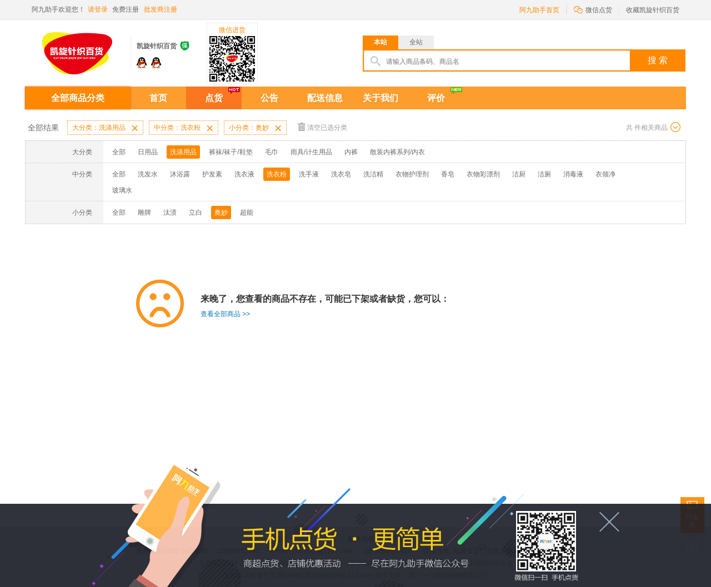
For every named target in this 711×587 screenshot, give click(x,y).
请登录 (98, 9)
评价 (436, 98)
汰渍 (170, 212)
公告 (269, 98)
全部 (119, 152)
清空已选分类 (322, 126)
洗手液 (309, 174)
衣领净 (605, 174)
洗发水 (148, 174)
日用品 (148, 152)
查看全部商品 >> (225, 314)
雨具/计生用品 (311, 152)
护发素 (212, 174)
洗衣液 (244, 174)
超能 (246, 212)
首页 (158, 98)
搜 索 (658, 60)
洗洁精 (373, 174)
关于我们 (380, 98)
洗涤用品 (183, 152)
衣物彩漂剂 (483, 174)
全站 (416, 42)
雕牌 (144, 212)
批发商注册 (160, 9)
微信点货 (593, 9)
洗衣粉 (277, 174)
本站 (380, 42)
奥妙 (221, 212)
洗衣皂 (341, 174)
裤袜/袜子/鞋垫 (231, 152)
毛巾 (271, 152)
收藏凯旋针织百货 (652, 10)
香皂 (447, 174)
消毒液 (573, 174)
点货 (214, 98)
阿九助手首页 (539, 10)
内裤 (351, 152)
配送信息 (325, 98)
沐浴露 (180, 174)
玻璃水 (122, 190)
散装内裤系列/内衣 (397, 152)
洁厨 (518, 174)
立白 (195, 212)
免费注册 (125, 9)
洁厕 (544, 174)
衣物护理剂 (412, 174)
